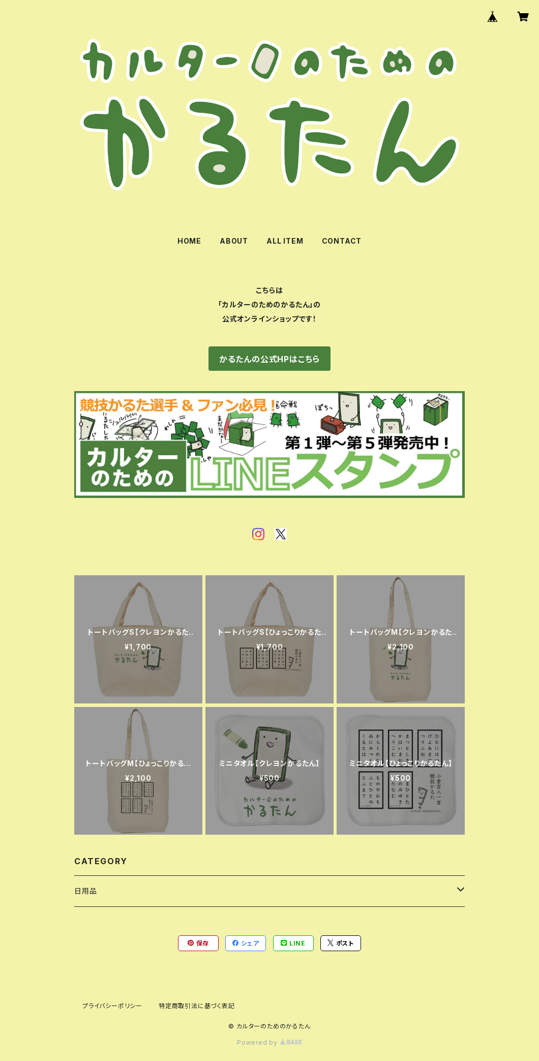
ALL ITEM (284, 241)
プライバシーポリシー (112, 1006)
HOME (189, 241)
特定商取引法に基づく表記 (197, 1006)
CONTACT (342, 241)
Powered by (269, 1042)
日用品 (85, 891)
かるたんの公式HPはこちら (269, 359)
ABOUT (234, 241)
